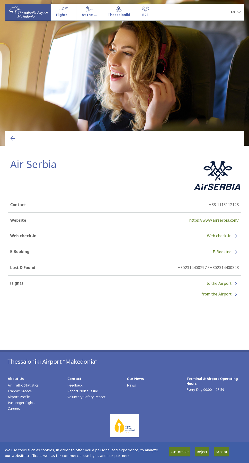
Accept (221, 451)
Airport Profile (19, 397)
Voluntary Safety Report (86, 397)
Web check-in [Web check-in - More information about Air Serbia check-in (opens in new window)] (219, 235)
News (131, 385)
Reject (202, 451)
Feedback (74, 385)
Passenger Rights (21, 402)
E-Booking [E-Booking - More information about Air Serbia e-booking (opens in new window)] (222, 251)
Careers (14, 408)
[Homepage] (28, 12)
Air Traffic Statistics (23, 385)
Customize (180, 451)
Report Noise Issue (82, 391)
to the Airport (219, 283)
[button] (236, 12)
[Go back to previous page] (13, 138)
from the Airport (216, 294)
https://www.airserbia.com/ (214, 220)
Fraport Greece (20, 391)
